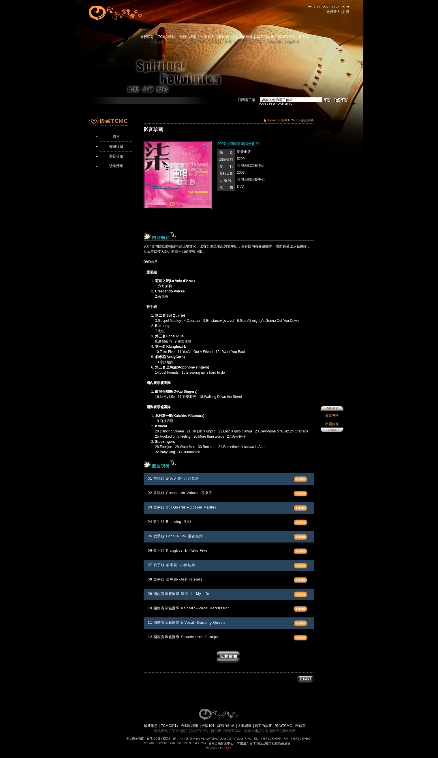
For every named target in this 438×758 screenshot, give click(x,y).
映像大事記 (255, 42)
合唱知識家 (188, 37)
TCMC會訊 (177, 42)
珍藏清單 (116, 166)
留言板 (216, 42)
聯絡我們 (292, 42)
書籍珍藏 (116, 146)
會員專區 (158, 42)
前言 (116, 137)
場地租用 (274, 42)
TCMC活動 (167, 37)
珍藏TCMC (234, 42)
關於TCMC (198, 42)
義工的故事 (266, 37)
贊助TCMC (287, 37)
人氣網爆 (246, 37)
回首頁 (304, 37)
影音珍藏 (116, 156)
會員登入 (333, 12)
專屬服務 (332, 292)
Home (272, 120)
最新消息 (147, 37)
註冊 (346, 12)
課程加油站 (226, 37)
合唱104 (207, 37)
